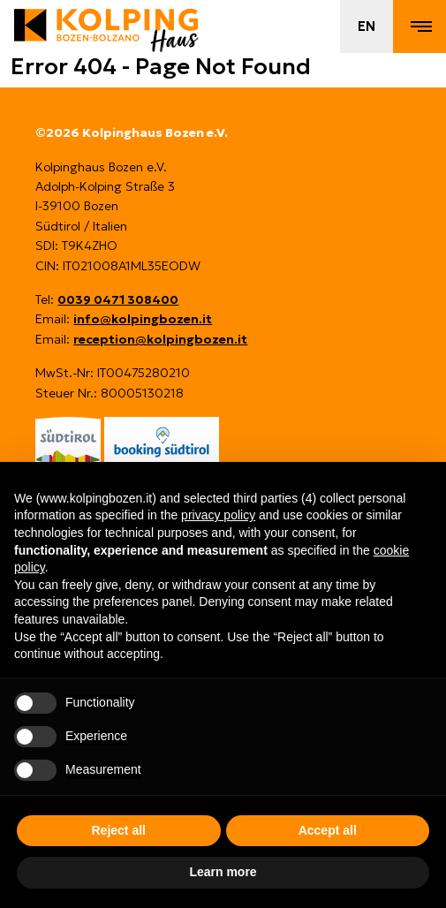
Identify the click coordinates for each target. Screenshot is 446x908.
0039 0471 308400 (117, 299)
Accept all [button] (328, 830)
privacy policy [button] (218, 515)
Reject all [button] (119, 830)
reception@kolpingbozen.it (160, 339)
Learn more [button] (222, 872)
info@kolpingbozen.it (142, 319)
